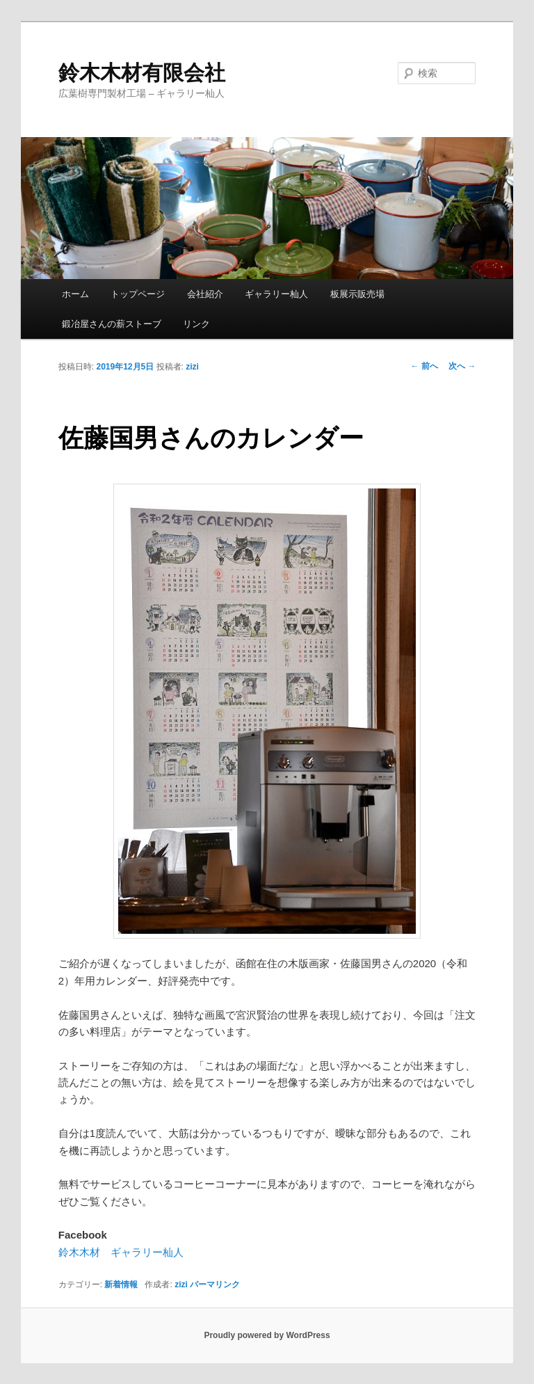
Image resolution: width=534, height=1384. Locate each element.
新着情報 (121, 1284)
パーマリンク (215, 1284)
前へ (424, 366)
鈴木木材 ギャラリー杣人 (121, 1252)
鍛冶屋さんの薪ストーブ (111, 324)
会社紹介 (205, 294)
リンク (196, 324)
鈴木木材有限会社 (141, 72)
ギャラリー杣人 (276, 294)
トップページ (138, 294)
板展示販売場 (357, 294)
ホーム (75, 294)
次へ (462, 366)
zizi (192, 367)
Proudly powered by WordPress (267, 1335)
